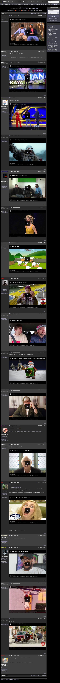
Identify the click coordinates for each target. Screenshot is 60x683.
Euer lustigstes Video (54, 27)
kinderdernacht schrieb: (16, 487)
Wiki (41, 1)
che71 (2, 278)
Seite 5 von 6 (4, 13)
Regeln (12, 679)
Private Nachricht (4, 186)
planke (2, 242)
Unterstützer (4, 182)
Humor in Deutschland (54, 50)
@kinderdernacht (12, 484)
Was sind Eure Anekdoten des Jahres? (54, 30)
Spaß (21, 8)
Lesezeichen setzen (4, 21)
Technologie (38, 4)
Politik (12, 4)
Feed (34, 8)
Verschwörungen (32, 4)
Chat (38, 1)
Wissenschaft (7, 4)
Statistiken (33, 1)
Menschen (2, 4)
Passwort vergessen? (53, 18)
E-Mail (37, 8)
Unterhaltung (55, 4)
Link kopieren (3, 19)
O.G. (2, 482)
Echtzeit (13, 1)
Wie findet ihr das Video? (54, 38)
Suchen (36, 10)
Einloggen (54, 16)
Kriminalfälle (20, 4)
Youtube (26, 8)
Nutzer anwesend (54, 7)
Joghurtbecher (4, 97)
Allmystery (6, 1)
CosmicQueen (4, 425)
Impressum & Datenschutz (5, 679)
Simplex (3, 135)
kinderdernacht (4, 535)
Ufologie (42, 4)
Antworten (31, 10)
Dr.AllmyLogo (4, 171)
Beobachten (24, 10)
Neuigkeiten (46, 1)
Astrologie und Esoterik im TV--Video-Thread (54, 46)
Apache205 (3, 547)
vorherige (34, 13)
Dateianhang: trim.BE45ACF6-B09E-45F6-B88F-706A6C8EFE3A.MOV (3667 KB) (25, 431)
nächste (43, 13)
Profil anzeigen (4, 108)
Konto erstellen (54, 20)
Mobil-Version (16, 679)
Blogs (24, 1)
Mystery (15, 4)
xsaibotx (3, 655)
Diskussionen (19, 1)
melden (44, 49)
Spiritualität (26, 4)
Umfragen (50, 4)
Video (24, 8)
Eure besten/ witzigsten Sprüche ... (54, 42)
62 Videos (18, 10)
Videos (28, 1)
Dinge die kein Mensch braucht (54, 34)
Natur (46, 4)
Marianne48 (3, 15)
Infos (41, 10)
